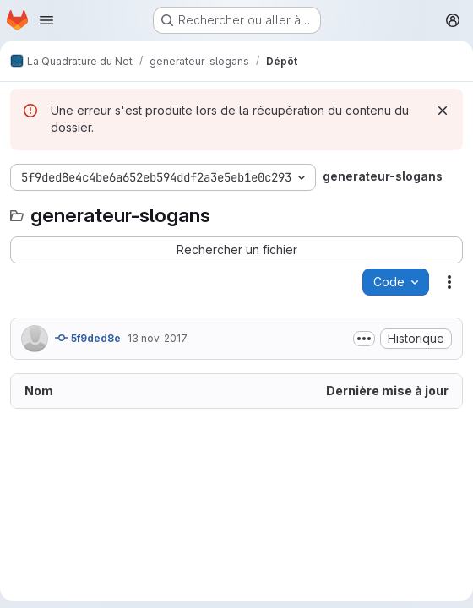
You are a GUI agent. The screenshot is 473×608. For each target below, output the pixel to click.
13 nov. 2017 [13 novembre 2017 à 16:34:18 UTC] (158, 338)
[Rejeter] (442, 110)
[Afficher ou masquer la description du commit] (364, 338)
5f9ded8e (88, 338)
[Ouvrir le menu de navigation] (46, 20)
